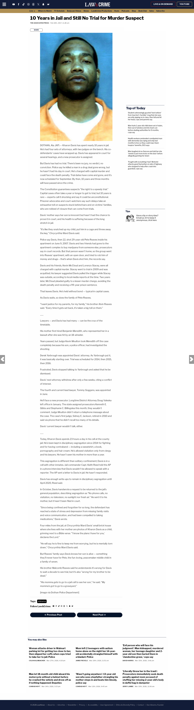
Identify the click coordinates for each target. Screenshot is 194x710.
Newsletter (72, 705)
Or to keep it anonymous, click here (146, 219)
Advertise (61, 705)
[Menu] (4, 4)
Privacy (82, 705)
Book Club (142, 11)
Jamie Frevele (82, 660)
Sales (151, 11)
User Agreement (106, 705)
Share (36, 30)
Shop (134, 11)
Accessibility (93, 705)
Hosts (116, 11)
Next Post (191, 359)
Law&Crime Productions (101, 11)
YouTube (184, 4)
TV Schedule (59, 11)
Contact (141, 705)
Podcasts (125, 11)
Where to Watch (45, 11)
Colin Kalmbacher (37, 660)
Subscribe (160, 11)
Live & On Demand (163, 4)
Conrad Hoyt (34, 686)
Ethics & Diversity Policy (125, 705)
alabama (42, 601)
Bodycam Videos (74, 11)
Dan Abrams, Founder (155, 705)
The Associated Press (39, 23)
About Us (51, 705)
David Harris (128, 660)
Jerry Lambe (128, 686)
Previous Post (2, 359)
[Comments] (30, 26)
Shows (86, 11)
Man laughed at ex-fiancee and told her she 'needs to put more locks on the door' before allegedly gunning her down (145, 153)
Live (32, 11)
